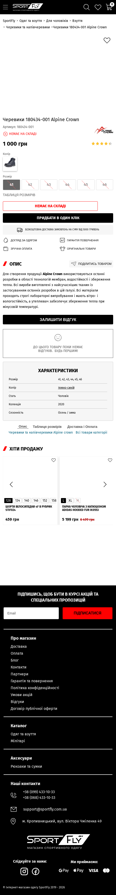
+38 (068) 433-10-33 (39, 797)
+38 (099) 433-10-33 (39, 792)
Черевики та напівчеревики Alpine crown (41, 432)
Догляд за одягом (20, 240)
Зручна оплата (17, 249)
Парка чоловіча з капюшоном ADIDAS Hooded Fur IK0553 (84, 508)
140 (26, 501)
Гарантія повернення (79, 240)
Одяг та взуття (23, 734)
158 (53, 501)
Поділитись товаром (91, 264)
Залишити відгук (58, 320)
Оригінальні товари (77, 249)
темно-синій (66, 387)
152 (44, 501)
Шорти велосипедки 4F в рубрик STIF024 (28, 508)
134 (17, 501)
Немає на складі (50, 206)
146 (35, 501)
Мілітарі (18, 741)
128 (8, 501)
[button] (105, 484)
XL (70, 501)
